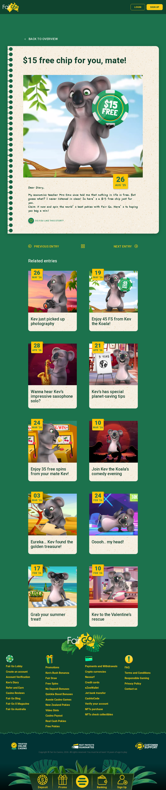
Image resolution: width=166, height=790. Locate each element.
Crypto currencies (95, 671)
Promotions (52, 667)
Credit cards (92, 682)
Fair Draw (51, 678)
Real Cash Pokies (55, 721)
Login (137, 7)
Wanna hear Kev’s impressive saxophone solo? (52, 396)
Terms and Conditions (138, 672)
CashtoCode (92, 698)
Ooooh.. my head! (108, 542)
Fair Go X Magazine (17, 703)
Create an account (17, 671)
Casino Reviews (15, 693)
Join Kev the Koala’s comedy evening (110, 471)
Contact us (131, 688)
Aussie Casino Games (58, 699)
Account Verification (18, 677)
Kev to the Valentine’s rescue (111, 617)
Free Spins (51, 683)
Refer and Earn (15, 687)
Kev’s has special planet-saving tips (108, 394)
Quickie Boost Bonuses (59, 694)
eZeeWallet (92, 687)
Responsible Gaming (137, 678)
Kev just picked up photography (48, 321)
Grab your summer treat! (48, 617)
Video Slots (52, 710)
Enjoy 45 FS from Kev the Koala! (111, 321)
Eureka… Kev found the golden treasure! (52, 544)
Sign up (154, 7)
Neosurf (90, 677)
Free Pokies (52, 726)
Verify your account (96, 703)
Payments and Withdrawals (101, 666)
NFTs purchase (94, 709)
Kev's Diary (12, 682)
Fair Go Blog (13, 698)
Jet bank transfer (95, 693)
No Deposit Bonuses (57, 688)
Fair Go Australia (16, 709)
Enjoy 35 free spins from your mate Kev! (50, 471)
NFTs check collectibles (99, 714)
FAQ (127, 667)
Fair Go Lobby (14, 666)
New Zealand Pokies (57, 704)
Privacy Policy (133, 683)
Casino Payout (53, 715)
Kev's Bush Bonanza (57, 672)
